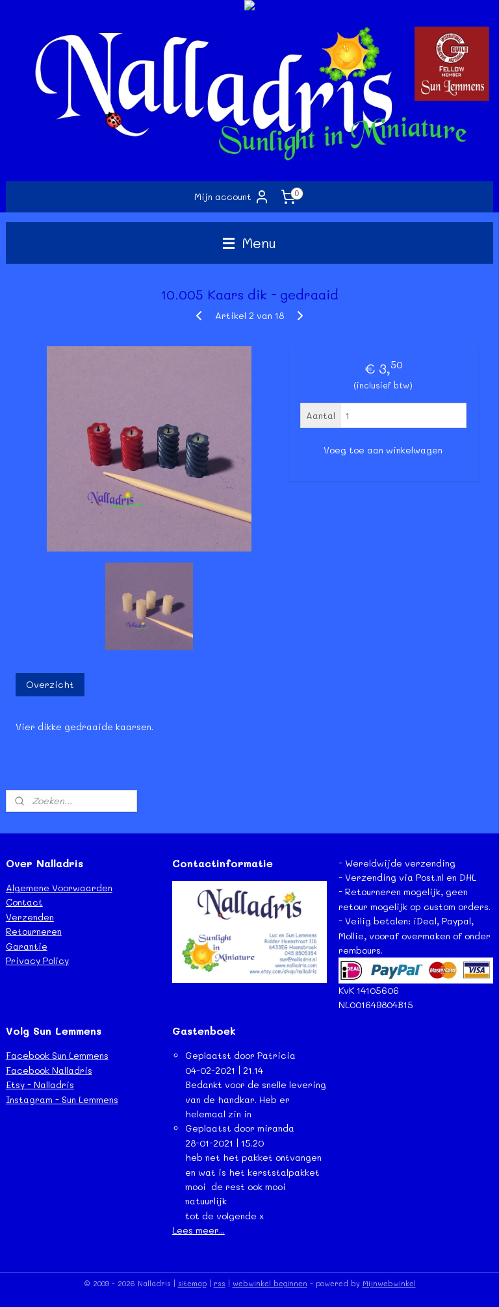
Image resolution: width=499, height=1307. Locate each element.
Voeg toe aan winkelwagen (383, 450)
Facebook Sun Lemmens (57, 1055)
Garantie (26, 946)
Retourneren (34, 931)
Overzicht (50, 684)
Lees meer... (198, 1230)
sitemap (192, 1283)
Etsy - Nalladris (40, 1084)
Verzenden (30, 917)
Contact (24, 902)
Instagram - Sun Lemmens (62, 1099)
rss (219, 1283)
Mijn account (232, 197)
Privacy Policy (37, 960)
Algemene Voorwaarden (59, 888)
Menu (249, 242)
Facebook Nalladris (49, 1070)
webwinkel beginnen (270, 1283)
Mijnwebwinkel (389, 1283)
